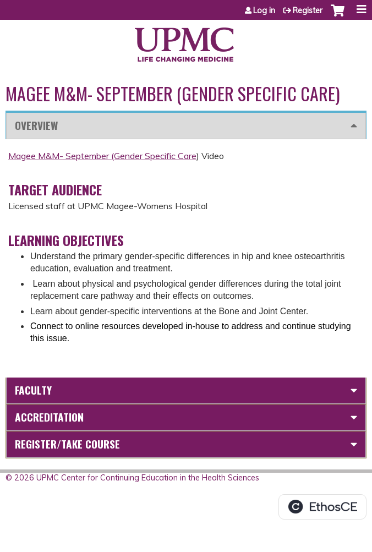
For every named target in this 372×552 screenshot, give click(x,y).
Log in (264, 10)
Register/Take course (67, 444)
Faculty (33, 390)
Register (307, 10)
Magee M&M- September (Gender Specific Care (102, 155)
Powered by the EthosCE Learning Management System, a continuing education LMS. (322, 507)
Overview (36, 125)
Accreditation (49, 417)
